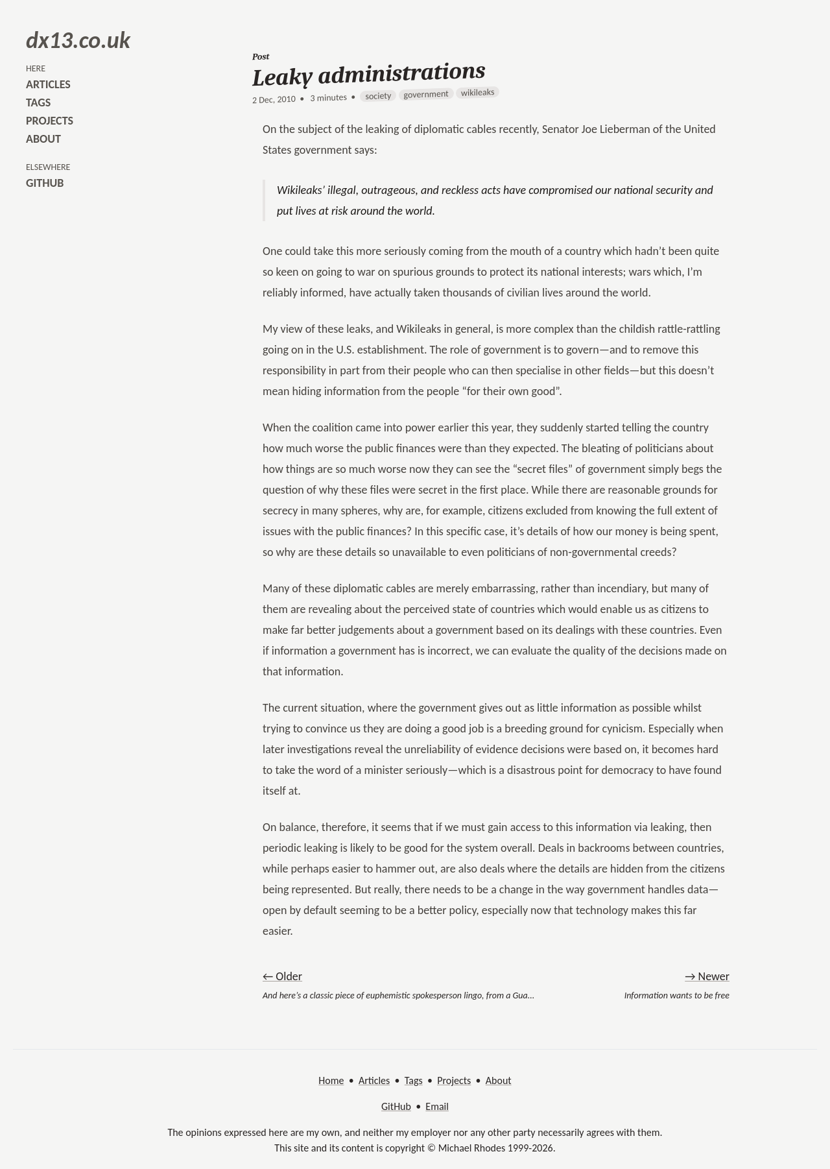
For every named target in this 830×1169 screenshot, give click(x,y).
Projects (454, 1080)
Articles (374, 1080)
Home (331, 1080)
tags (38, 102)
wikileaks (477, 92)
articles (48, 84)
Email (437, 1106)
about (43, 139)
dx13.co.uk (78, 40)
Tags (414, 1080)
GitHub (396, 1106)
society (378, 96)
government (426, 94)
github (45, 183)
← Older (282, 976)
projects (49, 121)
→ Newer (707, 976)
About (499, 1080)
